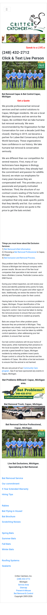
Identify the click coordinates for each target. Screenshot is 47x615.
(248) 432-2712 (23, 579)
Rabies (5, 505)
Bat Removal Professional (25, 252)
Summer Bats (9, 538)
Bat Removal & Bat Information (17, 249)
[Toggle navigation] (7, 9)
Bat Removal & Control (23, 593)
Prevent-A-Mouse (23, 590)
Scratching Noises (11, 521)
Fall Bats (6, 544)
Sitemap (23, 587)
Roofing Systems (10, 560)
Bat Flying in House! (12, 511)
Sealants (6, 566)
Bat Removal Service (12, 478)
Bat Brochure (8, 516)
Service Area (23, 585)
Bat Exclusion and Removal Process (19, 258)
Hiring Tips (7, 494)
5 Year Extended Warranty (15, 489)
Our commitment (10, 483)
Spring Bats (8, 533)
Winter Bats (8, 549)
